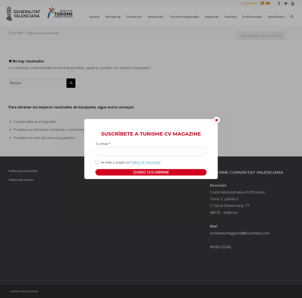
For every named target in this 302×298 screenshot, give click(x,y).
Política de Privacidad (145, 162)
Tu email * (103, 144)
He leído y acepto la (130, 162)
